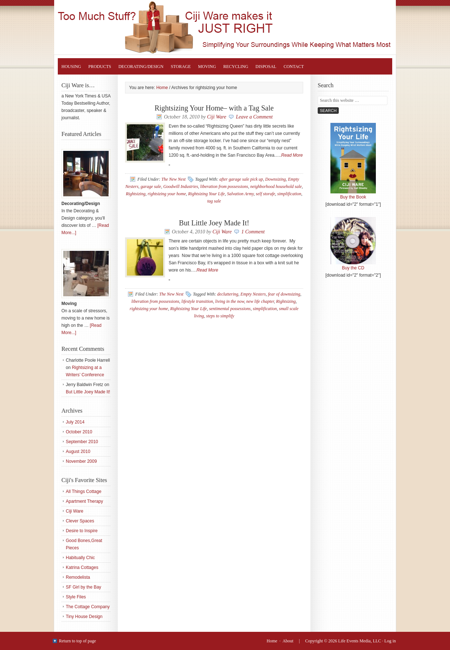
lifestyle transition (197, 301)
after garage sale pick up (241, 179)
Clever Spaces (80, 520)
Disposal (266, 66)
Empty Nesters (253, 294)
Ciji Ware (216, 117)
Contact (294, 66)
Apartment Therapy (84, 501)
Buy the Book (353, 194)
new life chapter (260, 301)
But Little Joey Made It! (214, 223)
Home (272, 640)
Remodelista (78, 577)
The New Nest (173, 179)
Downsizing (275, 179)
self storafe (265, 193)
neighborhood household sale (276, 186)
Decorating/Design (141, 66)
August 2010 (78, 451)
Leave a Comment (254, 117)
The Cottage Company (88, 606)
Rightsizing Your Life (232, 27)
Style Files (76, 596)
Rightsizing (135, 193)
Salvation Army (240, 193)
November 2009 (81, 461)
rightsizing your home (167, 193)
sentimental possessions (229, 308)
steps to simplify (220, 315)
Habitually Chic (80, 557)
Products (99, 66)
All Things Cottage (83, 491)
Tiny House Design (84, 616)
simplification (289, 193)
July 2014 (75, 422)
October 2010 (79, 431)
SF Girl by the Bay (83, 587)
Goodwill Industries (180, 186)
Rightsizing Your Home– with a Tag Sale (214, 108)
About (287, 640)
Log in (390, 640)
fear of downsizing (284, 294)
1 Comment (253, 231)
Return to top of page (77, 640)
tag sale (214, 201)
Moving (207, 66)
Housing (71, 66)
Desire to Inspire (81, 530)
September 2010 (82, 441)
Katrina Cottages (82, 567)
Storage (181, 66)
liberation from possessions (224, 186)
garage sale (151, 186)
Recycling (235, 66)
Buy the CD (353, 265)
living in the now (229, 301)
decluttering (227, 294)
